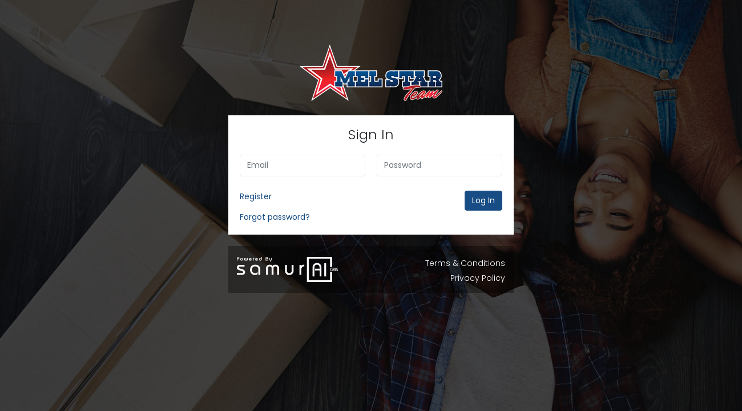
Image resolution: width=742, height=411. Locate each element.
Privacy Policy (477, 278)
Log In (483, 200)
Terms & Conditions (465, 263)
